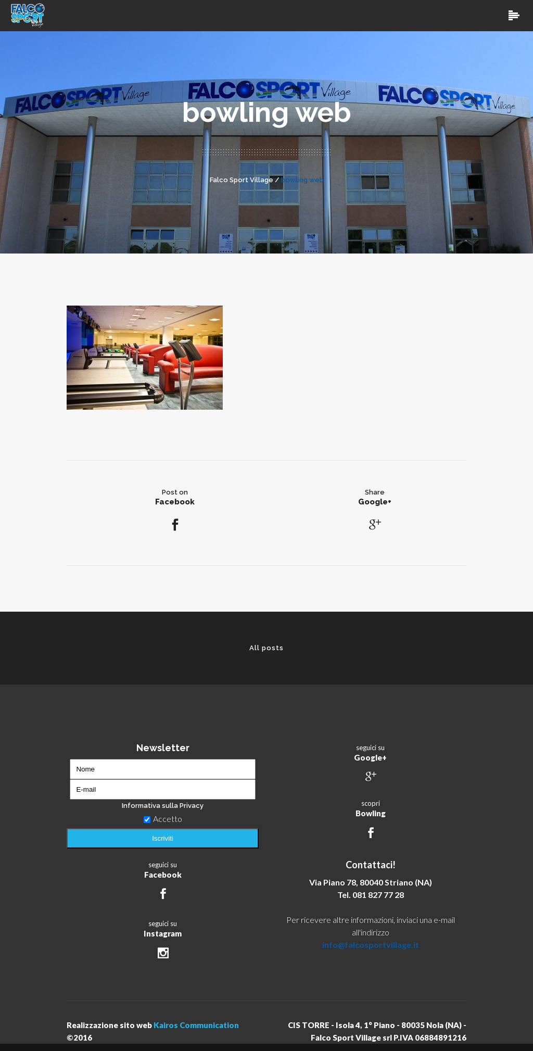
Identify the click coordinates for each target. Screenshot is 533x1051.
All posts (266, 648)
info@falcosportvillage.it (370, 944)
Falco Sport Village (241, 179)
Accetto (163, 819)
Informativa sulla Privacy (163, 805)
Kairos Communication (196, 1025)
